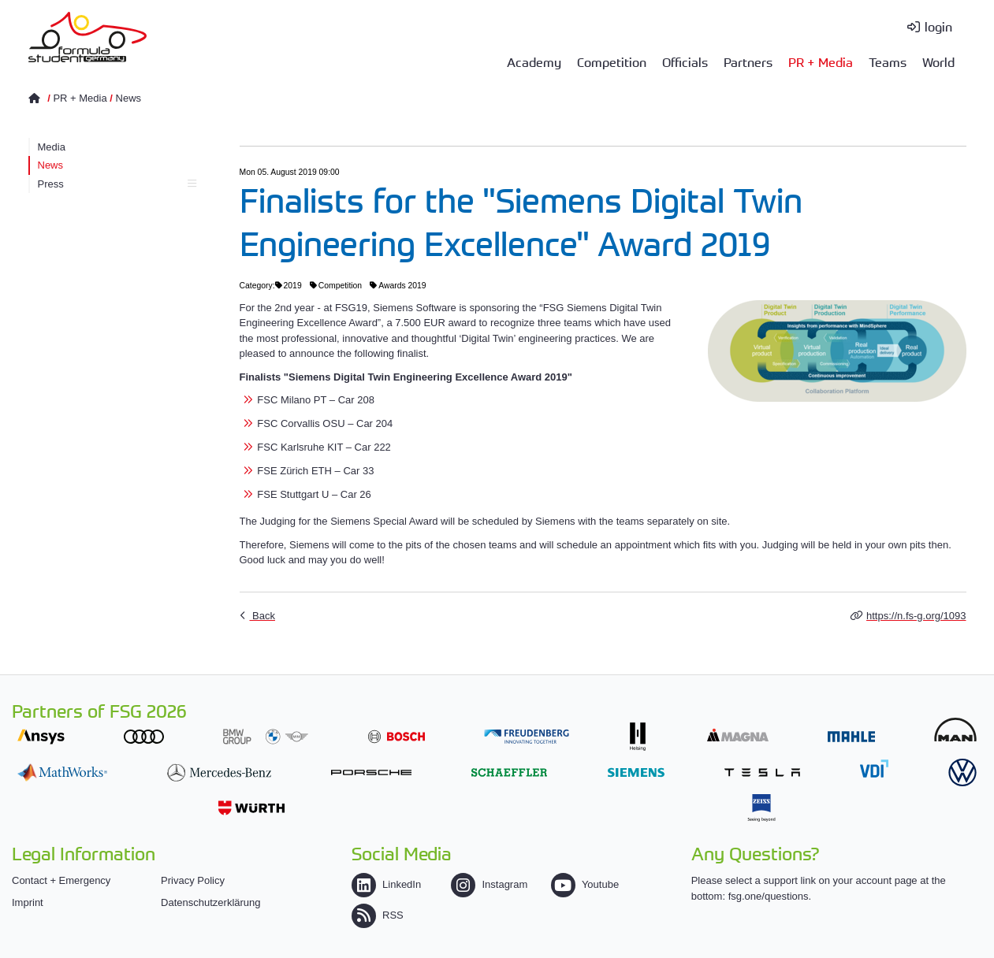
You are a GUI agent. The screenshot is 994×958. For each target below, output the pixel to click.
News (129, 98)
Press (117, 184)
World (938, 61)
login (938, 26)
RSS (378, 915)
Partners (748, 61)
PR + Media (820, 61)
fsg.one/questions (768, 896)
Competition (611, 61)
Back (263, 616)
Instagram (489, 884)
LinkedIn (386, 884)
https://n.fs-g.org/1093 (916, 616)
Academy (534, 61)
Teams (888, 61)
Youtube (585, 884)
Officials (685, 61)
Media (51, 147)
